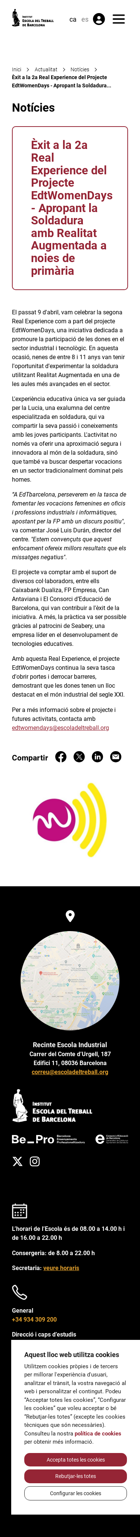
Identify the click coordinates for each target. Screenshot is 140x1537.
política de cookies (98, 1433)
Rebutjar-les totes (75, 1476)
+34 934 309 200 (34, 1319)
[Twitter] (17, 1161)
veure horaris (61, 1268)
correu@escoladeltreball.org (70, 1072)
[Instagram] (34, 1161)
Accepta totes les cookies (76, 1460)
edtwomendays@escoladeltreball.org (60, 727)
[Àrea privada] (99, 19)
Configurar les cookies (75, 1493)
